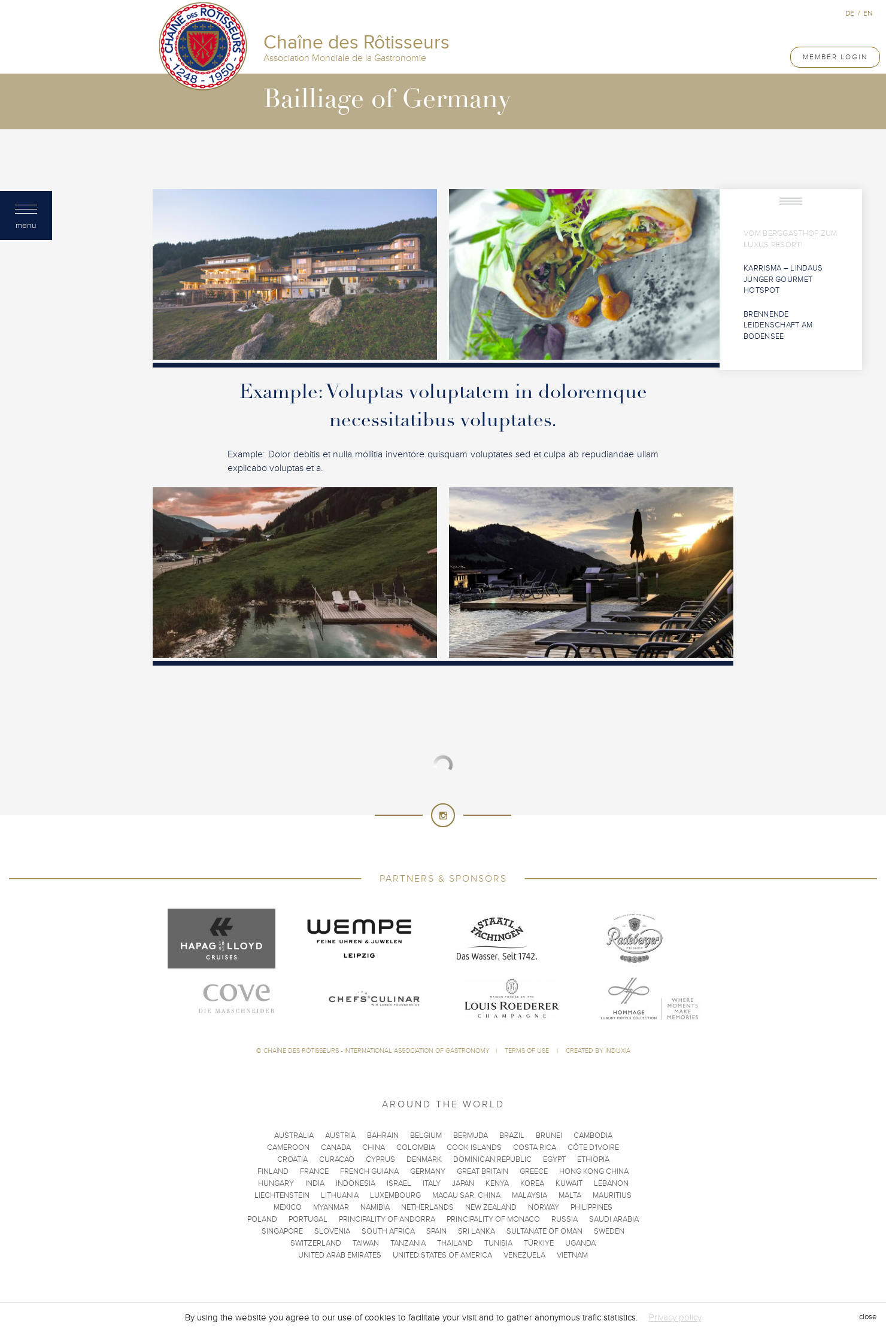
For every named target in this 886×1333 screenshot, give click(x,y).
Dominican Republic (492, 1159)
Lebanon (611, 1183)
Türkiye (539, 1243)
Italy (432, 1183)
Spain (436, 1231)
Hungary (276, 1183)
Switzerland (315, 1243)
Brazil (511, 1135)
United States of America (442, 1255)
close (867, 1317)
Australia (294, 1135)
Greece (534, 1171)
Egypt (554, 1159)
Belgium (426, 1135)
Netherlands (427, 1207)
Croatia (292, 1159)
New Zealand (491, 1207)
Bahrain (383, 1135)
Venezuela (524, 1255)
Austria (340, 1135)
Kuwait (569, 1183)
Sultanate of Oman (544, 1231)
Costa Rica (534, 1147)
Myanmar (331, 1207)
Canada (336, 1147)
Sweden (609, 1231)
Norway (543, 1207)
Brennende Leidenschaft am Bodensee (778, 325)
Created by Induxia (598, 1051)
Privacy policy (675, 1317)
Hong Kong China (594, 1171)
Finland (273, 1171)
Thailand (455, 1243)
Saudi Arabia (614, 1219)
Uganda (580, 1243)
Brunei (549, 1135)
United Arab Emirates (339, 1255)
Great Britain (482, 1171)
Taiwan (366, 1243)
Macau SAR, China (466, 1195)
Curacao (336, 1159)
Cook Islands (474, 1147)
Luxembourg (395, 1195)
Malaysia (529, 1195)
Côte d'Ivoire (593, 1147)
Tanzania (408, 1243)
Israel (399, 1183)
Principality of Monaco (493, 1219)
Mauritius (612, 1195)
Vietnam (572, 1255)
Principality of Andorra (387, 1219)
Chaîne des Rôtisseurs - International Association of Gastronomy (376, 1051)
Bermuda (470, 1135)
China (373, 1147)
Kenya (497, 1183)
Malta (570, 1195)
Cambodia (593, 1135)
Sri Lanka (476, 1231)
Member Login (835, 57)
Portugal (308, 1219)
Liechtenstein (282, 1195)
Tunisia (498, 1243)
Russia (564, 1219)
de (849, 13)
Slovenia (332, 1231)
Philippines (591, 1207)
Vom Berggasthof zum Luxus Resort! (791, 239)
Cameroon (288, 1147)
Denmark (424, 1159)
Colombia (415, 1147)
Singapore (282, 1231)
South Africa (388, 1231)
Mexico (288, 1207)
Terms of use (528, 1051)
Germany (427, 1171)
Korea (532, 1183)
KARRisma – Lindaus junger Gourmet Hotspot (783, 279)
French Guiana (369, 1171)
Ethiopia (593, 1159)
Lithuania (340, 1195)
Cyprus (380, 1159)
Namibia (375, 1207)
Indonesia (355, 1183)
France (314, 1171)
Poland (262, 1219)
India (314, 1183)
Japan (463, 1183)
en (867, 13)
